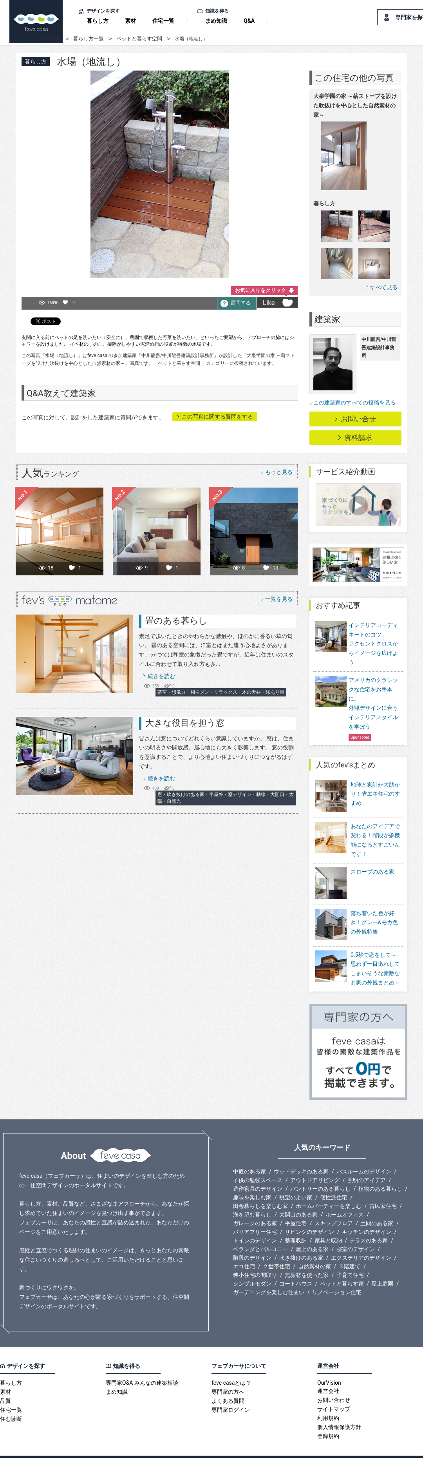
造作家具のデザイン (257, 1173)
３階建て (349, 1250)
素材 (130, 21)
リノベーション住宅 (337, 1276)
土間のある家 (376, 1207)
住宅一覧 (163, 21)
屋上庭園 (382, 1267)
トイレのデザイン (255, 1224)
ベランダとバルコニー (260, 1233)
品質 (5, 1385)
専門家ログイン (231, 1394)
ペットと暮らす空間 (139, 39)
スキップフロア (334, 1207)
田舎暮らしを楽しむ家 (260, 1190)
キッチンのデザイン (366, 1216)
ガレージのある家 (255, 1207)
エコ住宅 (244, 1250)
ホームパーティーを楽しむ (329, 1190)
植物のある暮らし (380, 1173)
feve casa (50, 39)
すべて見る (384, 287)
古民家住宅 (383, 1190)
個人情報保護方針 (339, 1411)
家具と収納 (328, 1224)
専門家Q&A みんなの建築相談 (142, 1367)
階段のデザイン (252, 1242)
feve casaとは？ (231, 1367)
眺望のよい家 (295, 1181)
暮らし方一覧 (88, 39)
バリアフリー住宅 (255, 1216)
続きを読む (161, 676)
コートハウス (295, 1267)
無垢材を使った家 (307, 1259)
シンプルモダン (252, 1267)
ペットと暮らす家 (342, 1267)
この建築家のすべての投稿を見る (354, 402)
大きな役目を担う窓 (184, 723)
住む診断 (11, 1403)
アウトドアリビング (315, 1164)
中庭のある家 (249, 1155)
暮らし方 (97, 21)
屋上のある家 (312, 1233)
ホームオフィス (344, 1198)
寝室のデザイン (355, 1233)
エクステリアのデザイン (361, 1242)
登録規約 (328, 1420)
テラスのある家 (368, 1224)
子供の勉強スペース (257, 1164)
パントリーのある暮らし (320, 1173)
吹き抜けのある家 (301, 1242)
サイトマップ (333, 1393)
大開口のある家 (298, 1198)
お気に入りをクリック (260, 290)
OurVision (329, 1367)
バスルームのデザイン (363, 1155)
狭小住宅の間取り (255, 1259)
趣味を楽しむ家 (252, 1181)
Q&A (249, 21)
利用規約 (328, 1402)
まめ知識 (216, 21)
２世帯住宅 (276, 1250)
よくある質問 (228, 1385)
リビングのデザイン (309, 1216)
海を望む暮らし (252, 1198)
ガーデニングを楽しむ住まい (268, 1276)
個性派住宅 (333, 1181)
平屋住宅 (296, 1207)
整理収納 (296, 1224)
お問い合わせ (333, 1384)
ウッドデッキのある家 (301, 1155)
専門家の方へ (228, 1376)
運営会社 (328, 1375)
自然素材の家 (314, 1250)
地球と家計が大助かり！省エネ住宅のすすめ (375, 794)
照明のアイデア (366, 1164)
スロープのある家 (372, 866)
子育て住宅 (350, 1259)
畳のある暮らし (176, 621)
